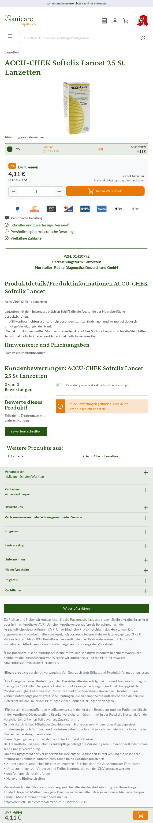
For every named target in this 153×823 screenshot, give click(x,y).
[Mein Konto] (115, 21)
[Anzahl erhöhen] (59, 191)
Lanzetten (18, 456)
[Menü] (10, 36)
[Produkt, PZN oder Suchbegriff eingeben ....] (79, 38)
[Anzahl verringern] (13, 191)
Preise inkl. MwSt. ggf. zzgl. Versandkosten (119, 180)
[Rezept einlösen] (104, 21)
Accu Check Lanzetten (102, 456)
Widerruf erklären (76, 608)
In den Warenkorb (105, 190)
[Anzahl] (36, 191)
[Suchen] (142, 38)
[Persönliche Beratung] (23, 217)
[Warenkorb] (125, 21)
